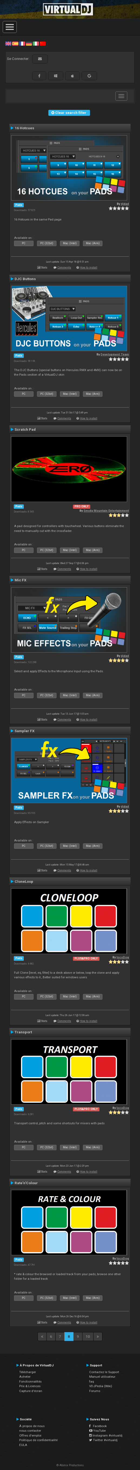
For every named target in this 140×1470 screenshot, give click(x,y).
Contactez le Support (104, 1372)
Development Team (115, 354)
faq (91, 1381)
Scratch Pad (25, 429)
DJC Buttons (25, 279)
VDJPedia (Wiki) (100, 1386)
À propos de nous (32, 1426)
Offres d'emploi (30, 1435)
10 (88, 1336)
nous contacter (30, 1430)
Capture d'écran (30, 1391)
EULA (23, 1445)
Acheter (25, 1377)
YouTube (97, 1430)
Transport (23, 1032)
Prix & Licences (30, 1386)
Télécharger (27, 1372)
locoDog (122, 957)
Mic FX (20, 580)
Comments (64, 267)
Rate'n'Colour (26, 1183)
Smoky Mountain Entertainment (106, 510)
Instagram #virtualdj (105, 1435)
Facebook (98, 1426)
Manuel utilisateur (102, 1377)
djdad (125, 204)
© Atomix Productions (70, 1465)
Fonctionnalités (30, 1381)
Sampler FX (25, 731)
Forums (94, 1391)
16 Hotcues (24, 128)
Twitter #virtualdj (103, 1440)
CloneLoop (24, 881)
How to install (88, 267)
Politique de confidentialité (38, 1440)
